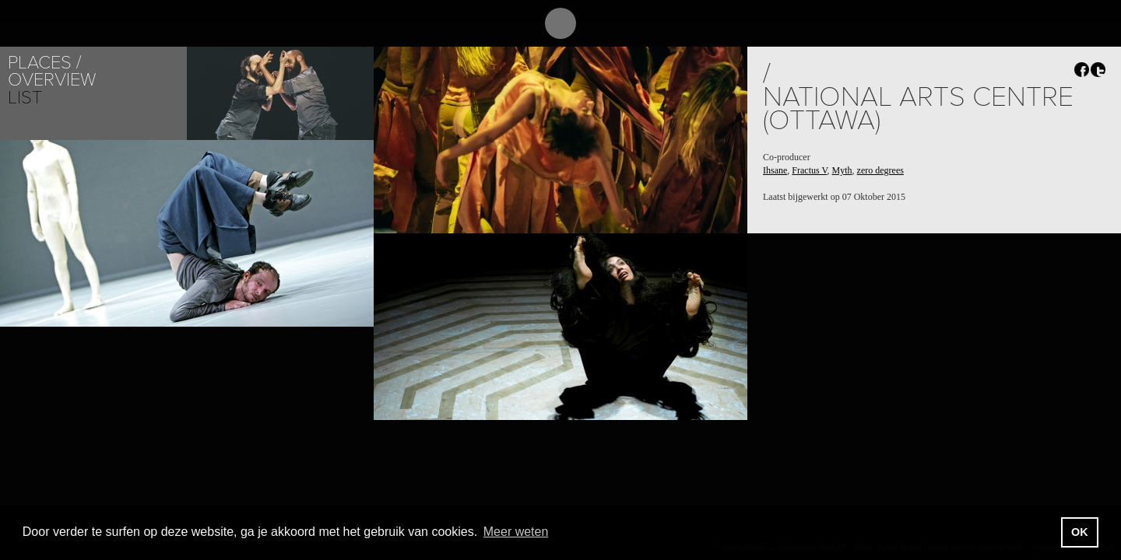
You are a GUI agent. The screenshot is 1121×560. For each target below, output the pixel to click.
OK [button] (1079, 532)
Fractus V (809, 170)
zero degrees (880, 170)
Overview (52, 79)
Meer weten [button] (516, 531)
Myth (842, 170)
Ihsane (775, 170)
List (25, 97)
